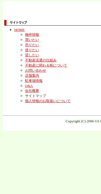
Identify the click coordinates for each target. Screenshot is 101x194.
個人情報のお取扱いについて (48, 101)
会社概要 (32, 91)
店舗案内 (32, 76)
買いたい (32, 40)
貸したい (32, 55)
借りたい (32, 50)
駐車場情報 (34, 81)
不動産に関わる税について (46, 65)
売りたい (32, 45)
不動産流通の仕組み (41, 60)
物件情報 (32, 35)
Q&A (29, 86)
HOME (19, 30)
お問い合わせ (35, 70)
